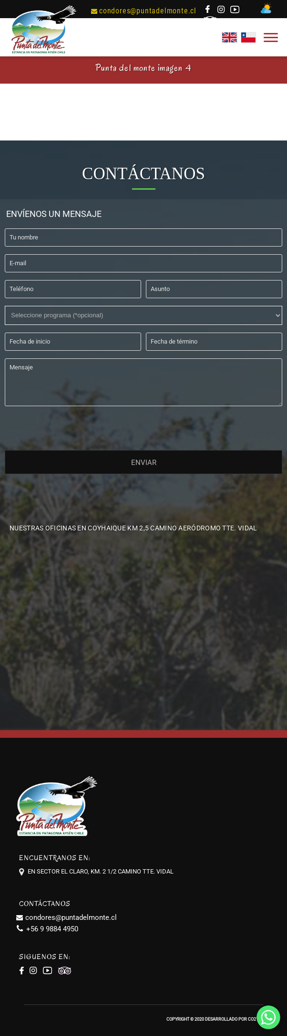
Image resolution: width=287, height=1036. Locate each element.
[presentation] (77, 426)
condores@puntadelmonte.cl (143, 10)
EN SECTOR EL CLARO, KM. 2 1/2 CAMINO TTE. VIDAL (101, 871)
